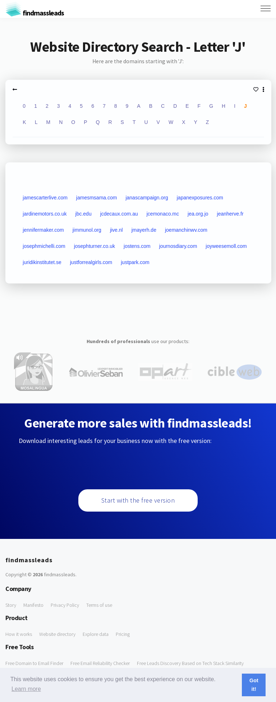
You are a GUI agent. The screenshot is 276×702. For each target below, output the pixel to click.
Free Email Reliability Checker (100, 663)
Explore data (96, 634)
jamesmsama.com (96, 197)
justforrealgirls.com (91, 262)
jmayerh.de (144, 230)
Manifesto (33, 605)
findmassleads (34, 12)
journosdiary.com (178, 246)
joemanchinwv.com (186, 230)
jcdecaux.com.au (119, 214)
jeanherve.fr (230, 214)
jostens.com (137, 246)
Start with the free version (138, 500)
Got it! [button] (253, 685)
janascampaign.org (146, 197)
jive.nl (116, 230)
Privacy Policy (65, 605)
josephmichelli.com (44, 246)
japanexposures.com (200, 197)
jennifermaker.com (43, 230)
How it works (18, 634)
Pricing (123, 634)
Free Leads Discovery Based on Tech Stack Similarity (190, 663)
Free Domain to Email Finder (34, 663)
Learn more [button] (26, 689)
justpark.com (135, 262)
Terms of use (99, 605)
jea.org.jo (198, 214)
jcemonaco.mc (163, 214)
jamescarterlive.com (45, 197)
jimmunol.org (87, 230)
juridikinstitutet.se (42, 262)
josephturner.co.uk (94, 246)
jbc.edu (83, 214)
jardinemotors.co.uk (44, 214)
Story (10, 605)
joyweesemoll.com (226, 246)
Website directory (57, 634)
